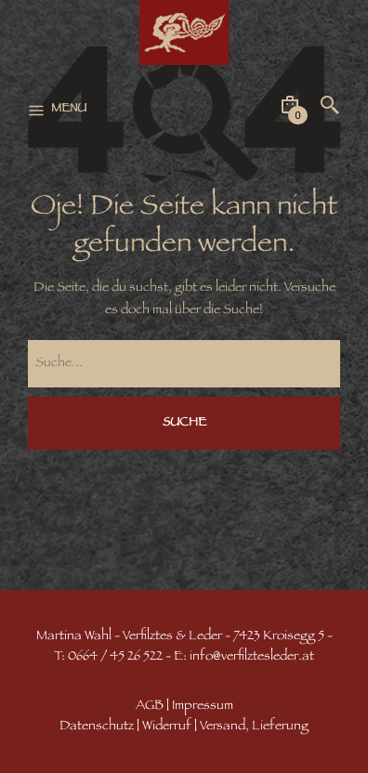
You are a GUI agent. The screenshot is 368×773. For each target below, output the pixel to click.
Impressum (202, 706)
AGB (150, 706)
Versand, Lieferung (254, 727)
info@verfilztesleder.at (252, 657)
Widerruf (166, 727)
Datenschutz (96, 727)
